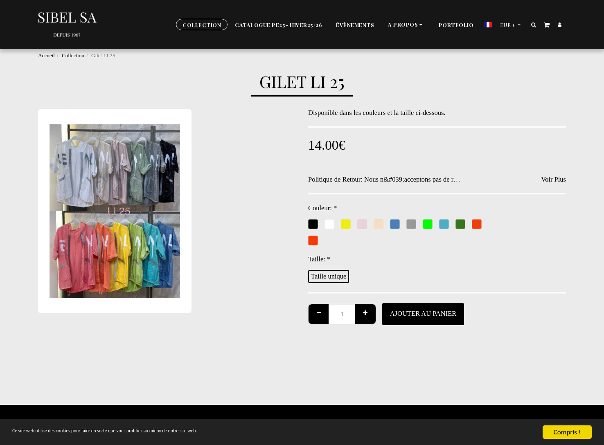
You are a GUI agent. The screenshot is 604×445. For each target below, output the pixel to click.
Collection (73, 55)
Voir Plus (553, 179)
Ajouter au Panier (423, 313)
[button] (406, 25)
